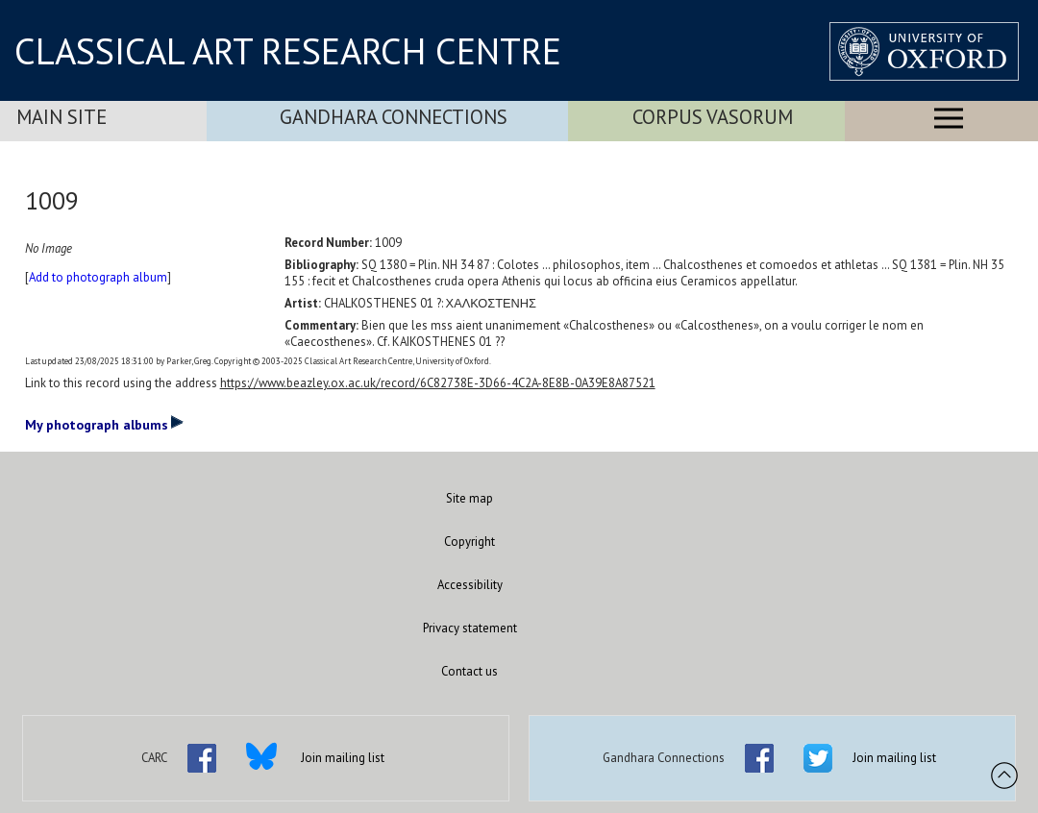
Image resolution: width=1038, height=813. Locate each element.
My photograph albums (104, 423)
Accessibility (470, 585)
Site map (469, 498)
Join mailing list (342, 758)
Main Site (61, 117)
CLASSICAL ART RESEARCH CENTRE (287, 51)
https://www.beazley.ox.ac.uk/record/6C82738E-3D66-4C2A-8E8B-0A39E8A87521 (437, 383)
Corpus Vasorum (712, 117)
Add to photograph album (98, 277)
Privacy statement (470, 628)
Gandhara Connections (393, 117)
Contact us (469, 671)
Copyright (469, 541)
